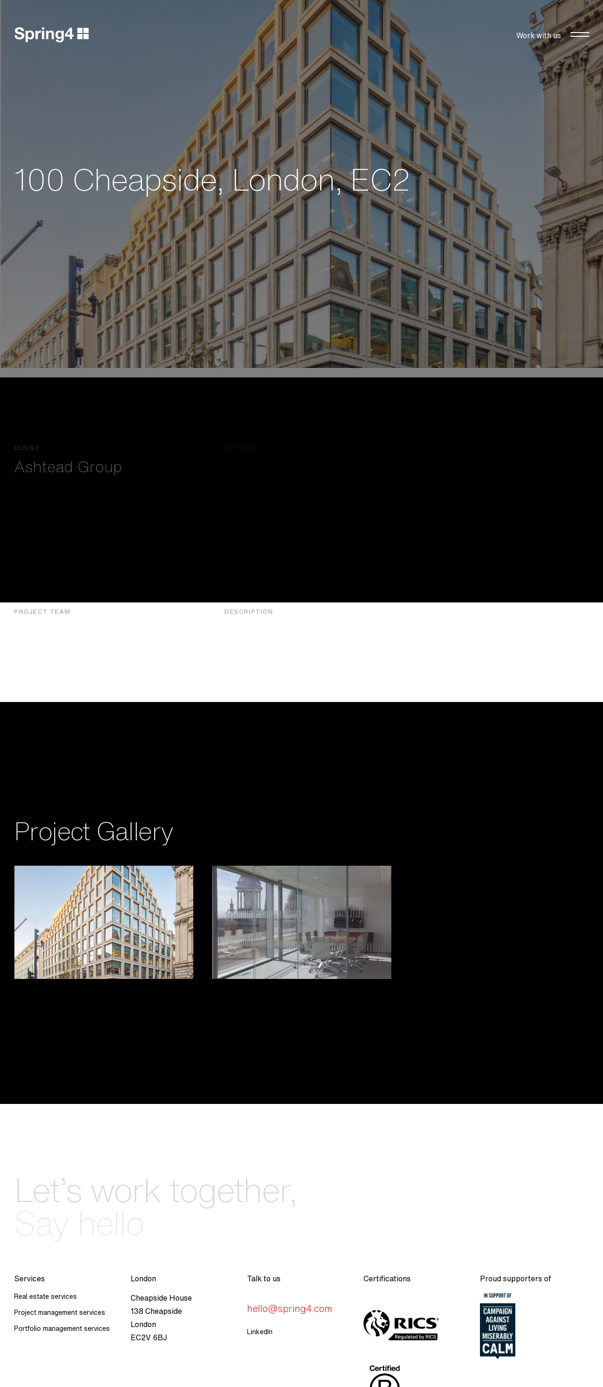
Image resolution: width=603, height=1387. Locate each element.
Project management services (59, 1312)
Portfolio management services (62, 1328)
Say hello (79, 1222)
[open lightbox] (103, 922)
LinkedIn (260, 1332)
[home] (51, 34)
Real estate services (45, 1296)
